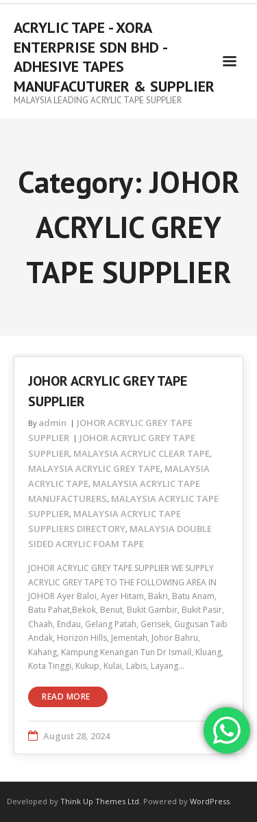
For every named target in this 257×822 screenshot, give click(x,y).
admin (52, 422)
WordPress (210, 801)
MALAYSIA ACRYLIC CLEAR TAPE (141, 453)
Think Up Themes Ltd (99, 801)
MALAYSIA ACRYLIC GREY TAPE (94, 468)
